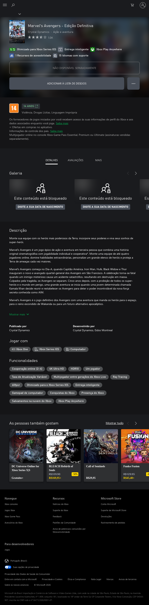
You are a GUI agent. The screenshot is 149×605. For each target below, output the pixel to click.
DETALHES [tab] (52, 160)
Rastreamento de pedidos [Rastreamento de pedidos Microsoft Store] (113, 522)
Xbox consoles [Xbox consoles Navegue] (11, 504)
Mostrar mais (19, 314)
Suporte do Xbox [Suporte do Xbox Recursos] (60, 510)
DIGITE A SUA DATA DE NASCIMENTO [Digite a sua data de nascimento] (40, 207)
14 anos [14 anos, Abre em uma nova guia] (31, 106)
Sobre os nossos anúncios (17, 585)
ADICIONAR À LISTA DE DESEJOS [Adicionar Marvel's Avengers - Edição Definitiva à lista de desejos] (66, 83)
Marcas (110, 579)
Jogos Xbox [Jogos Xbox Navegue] (10, 510)
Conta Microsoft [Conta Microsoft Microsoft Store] (108, 504)
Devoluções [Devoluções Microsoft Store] (106, 516)
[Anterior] (128, 173)
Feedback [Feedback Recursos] (57, 516)
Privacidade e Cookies (52, 579)
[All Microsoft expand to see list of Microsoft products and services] (5, 5)
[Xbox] (10, 13)
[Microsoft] (74, 3)
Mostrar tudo (114, 423)
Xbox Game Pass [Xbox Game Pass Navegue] (12, 516)
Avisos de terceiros (128, 579)
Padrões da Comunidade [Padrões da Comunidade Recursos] (64, 522)
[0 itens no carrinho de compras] (133, 5)
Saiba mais (62, 123)
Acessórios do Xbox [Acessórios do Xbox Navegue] (14, 522)
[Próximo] (136, 173)
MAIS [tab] (98, 160)
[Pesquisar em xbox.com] (13, 5)
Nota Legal (96, 579)
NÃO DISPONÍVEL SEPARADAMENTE (74, 68)
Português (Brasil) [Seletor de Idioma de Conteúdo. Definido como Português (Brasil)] (18, 560)
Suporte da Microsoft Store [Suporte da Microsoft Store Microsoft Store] (113, 510)
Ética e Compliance (77, 579)
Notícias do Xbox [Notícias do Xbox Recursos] (60, 504)
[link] (26, 455)
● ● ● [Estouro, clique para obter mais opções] (133, 83)
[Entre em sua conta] (142, 5)
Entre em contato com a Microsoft (21, 579)
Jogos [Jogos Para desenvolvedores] (7, 549)
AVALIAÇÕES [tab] (75, 160)
